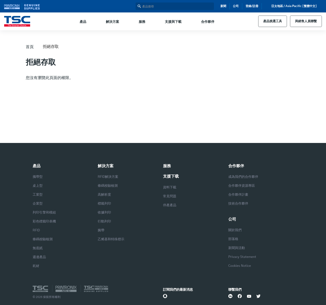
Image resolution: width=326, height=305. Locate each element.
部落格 (233, 239)
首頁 (30, 46)
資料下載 (169, 187)
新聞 (223, 6)
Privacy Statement (242, 257)
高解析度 (104, 194)
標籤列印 (104, 203)
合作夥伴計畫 (238, 194)
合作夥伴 (206, 21)
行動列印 (104, 221)
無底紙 (38, 248)
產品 (81, 21)
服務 (140, 21)
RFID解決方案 (108, 176)
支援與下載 (171, 21)
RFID (36, 230)
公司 (236, 6)
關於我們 (235, 230)
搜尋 (139, 6)
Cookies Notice (239, 265)
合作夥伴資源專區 (241, 185)
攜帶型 (38, 176)
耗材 (36, 266)
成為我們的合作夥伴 (243, 176)
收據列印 (104, 212)
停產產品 (169, 205)
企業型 (38, 203)
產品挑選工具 (270, 21)
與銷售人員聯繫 (305, 21)
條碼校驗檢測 (43, 239)
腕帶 (101, 230)
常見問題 (169, 196)
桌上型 (38, 185)
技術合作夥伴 (238, 203)
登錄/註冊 (252, 6)
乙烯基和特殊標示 (111, 239)
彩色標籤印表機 (44, 221)
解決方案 (110, 21)
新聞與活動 (236, 248)
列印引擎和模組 (44, 212)
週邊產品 (39, 257)
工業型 (38, 194)
